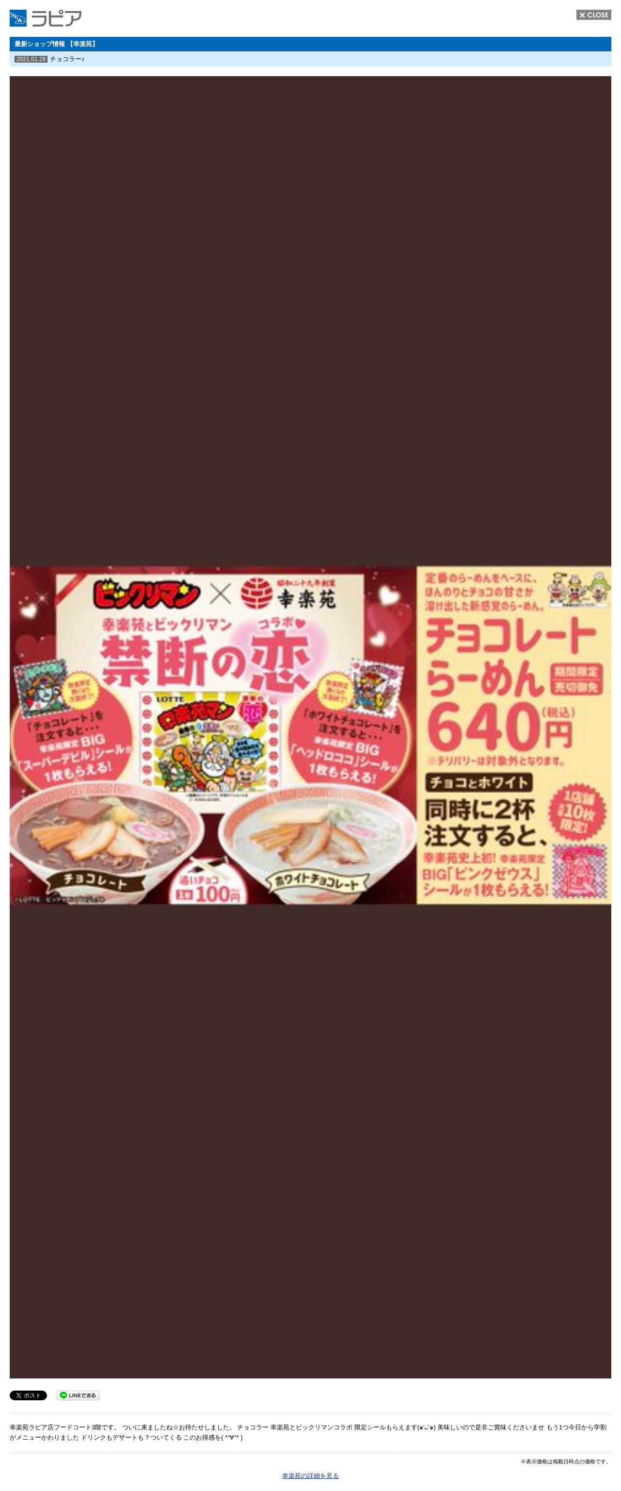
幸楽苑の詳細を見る (310, 1475)
